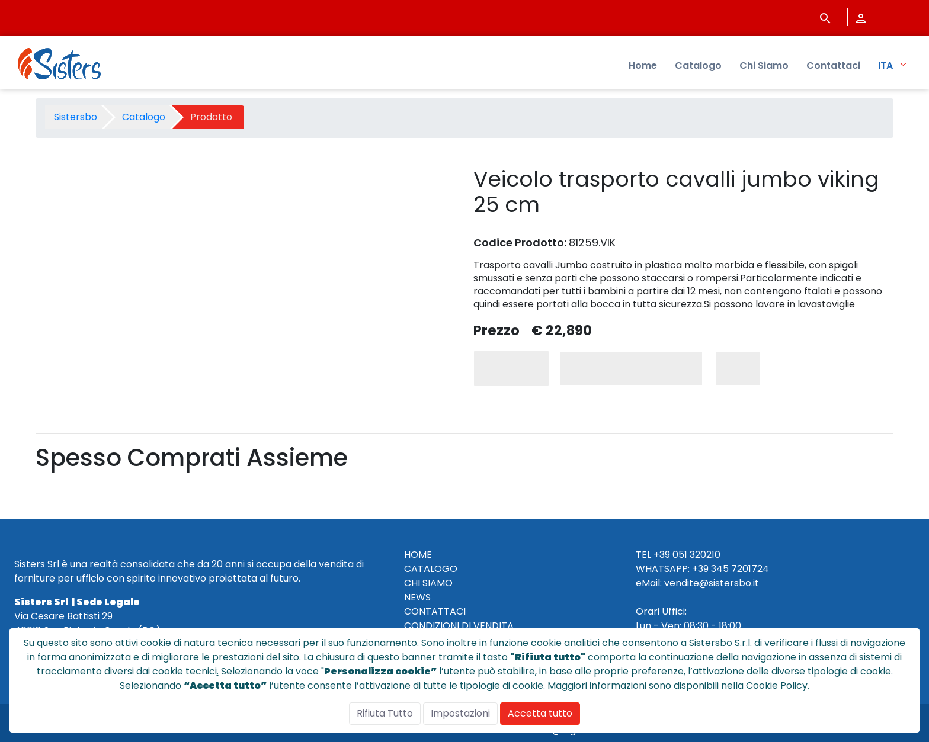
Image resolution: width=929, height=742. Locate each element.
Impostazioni (460, 713)
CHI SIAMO (428, 583)
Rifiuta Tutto (385, 713)
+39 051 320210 (686, 554)
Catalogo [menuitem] (698, 65)
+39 (700, 569)
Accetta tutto (540, 713)
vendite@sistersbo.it (711, 583)
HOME (418, 554)
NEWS (417, 597)
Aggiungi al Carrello (631, 368)
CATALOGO (430, 569)
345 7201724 (740, 569)
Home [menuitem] (643, 65)
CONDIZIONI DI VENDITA (459, 625)
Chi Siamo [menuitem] (764, 65)
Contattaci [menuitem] (833, 65)
